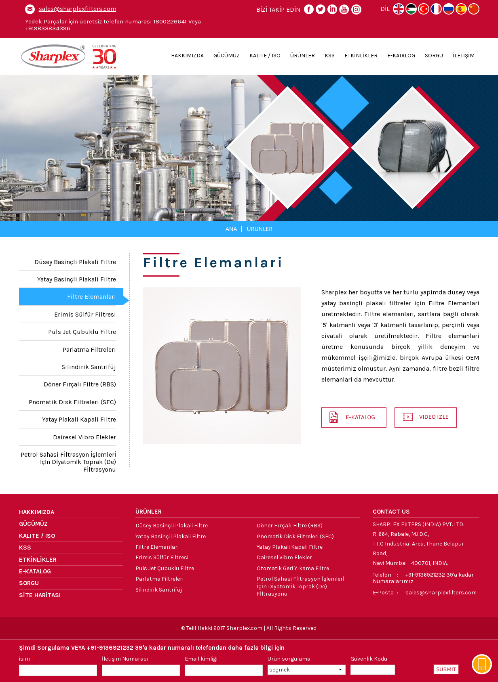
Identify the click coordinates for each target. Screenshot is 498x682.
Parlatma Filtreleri (89, 349)
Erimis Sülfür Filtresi (85, 314)
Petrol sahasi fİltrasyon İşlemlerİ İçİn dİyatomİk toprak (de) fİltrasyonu (68, 462)
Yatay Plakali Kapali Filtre (79, 419)
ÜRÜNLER (302, 55)
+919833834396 (47, 28)
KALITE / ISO (265, 55)
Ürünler (259, 229)
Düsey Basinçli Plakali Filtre (75, 262)
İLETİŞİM (464, 55)
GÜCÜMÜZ (226, 55)
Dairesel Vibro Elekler (84, 437)
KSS (330, 55)
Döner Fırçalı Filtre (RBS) (80, 384)
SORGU (434, 55)
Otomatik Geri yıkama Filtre (293, 568)
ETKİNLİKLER (361, 55)
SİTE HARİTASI (40, 595)
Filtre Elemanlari (91, 296)
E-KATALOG (401, 55)
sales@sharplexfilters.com (77, 9)
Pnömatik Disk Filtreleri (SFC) (72, 402)
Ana (231, 229)
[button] (426, 417)
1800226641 (170, 21)
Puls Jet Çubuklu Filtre (82, 332)
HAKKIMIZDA (187, 55)
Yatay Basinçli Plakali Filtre (76, 279)
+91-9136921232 (425, 574)
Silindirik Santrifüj (88, 367)
